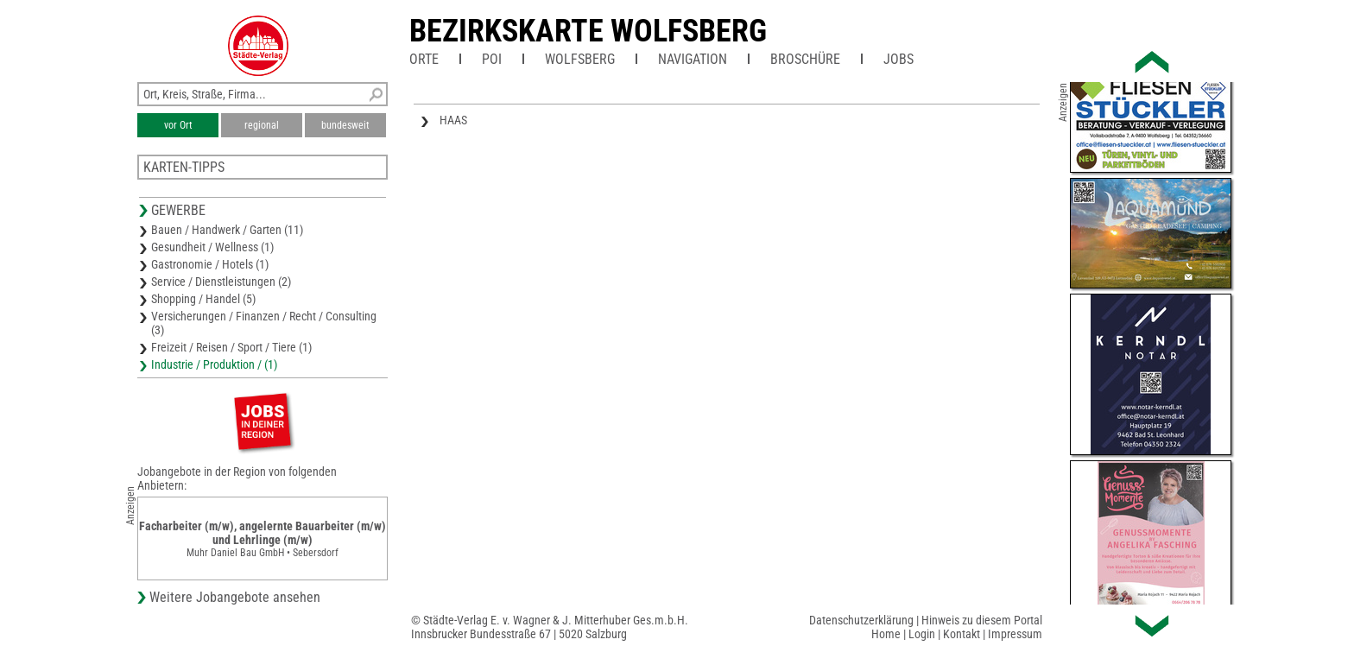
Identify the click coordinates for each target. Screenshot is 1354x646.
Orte (424, 59)
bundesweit (345, 125)
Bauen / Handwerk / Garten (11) (227, 230)
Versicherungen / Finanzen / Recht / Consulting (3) (263, 323)
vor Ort (178, 125)
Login (921, 634)
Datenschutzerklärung (861, 620)
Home (886, 634)
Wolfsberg (580, 59)
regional (261, 125)
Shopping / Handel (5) (203, 299)
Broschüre (805, 59)
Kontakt (961, 634)
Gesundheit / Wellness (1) (212, 247)
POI (492, 59)
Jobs (898, 59)
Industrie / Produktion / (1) (214, 364)
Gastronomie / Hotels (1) (210, 264)
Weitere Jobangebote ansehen (234, 597)
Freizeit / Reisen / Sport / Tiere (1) (231, 347)
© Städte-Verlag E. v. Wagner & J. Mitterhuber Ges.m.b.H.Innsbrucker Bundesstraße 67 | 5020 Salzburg (549, 627)
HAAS (453, 120)
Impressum (1015, 634)
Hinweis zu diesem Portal (981, 620)
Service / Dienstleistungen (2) (221, 281)
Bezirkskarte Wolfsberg (588, 31)
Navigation (692, 59)
